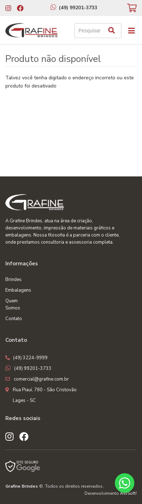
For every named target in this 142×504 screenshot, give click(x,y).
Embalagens (18, 290)
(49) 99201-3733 (78, 7)
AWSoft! (128, 493)
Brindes (13, 279)
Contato (13, 318)
